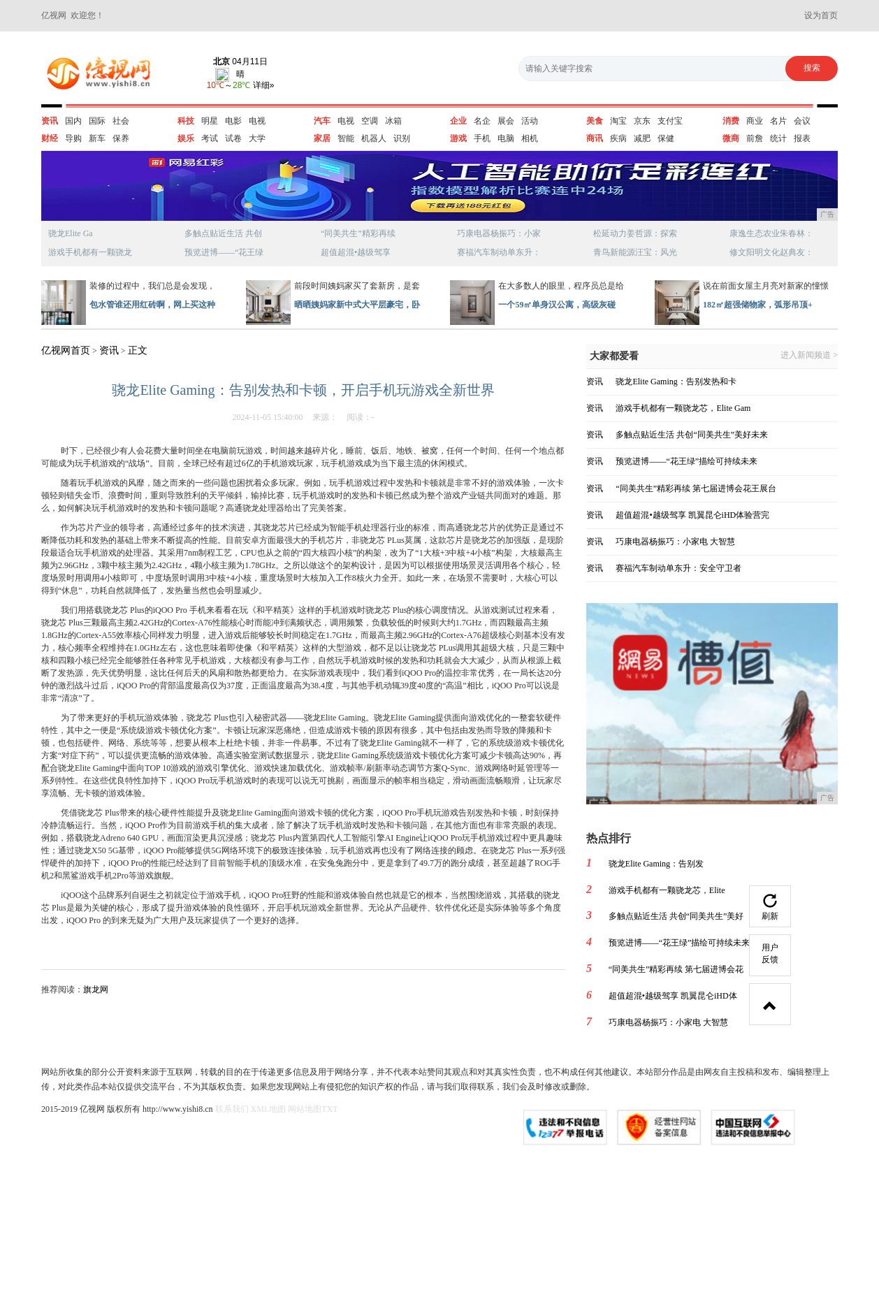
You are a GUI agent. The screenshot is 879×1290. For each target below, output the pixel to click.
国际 (97, 121)
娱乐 (185, 138)
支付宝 (670, 121)
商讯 (594, 138)
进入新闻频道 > (809, 355)
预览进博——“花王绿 (223, 252)
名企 (482, 121)
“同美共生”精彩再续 (358, 233)
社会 (120, 121)
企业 (458, 121)
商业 (754, 121)
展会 (505, 121)
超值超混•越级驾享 (356, 252)
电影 (233, 121)
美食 (594, 121)
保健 (666, 138)
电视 (257, 121)
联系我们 (232, 1109)
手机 (482, 138)
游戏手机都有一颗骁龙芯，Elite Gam (683, 408)
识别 (401, 138)
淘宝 (618, 121)
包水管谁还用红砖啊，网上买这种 (152, 305)
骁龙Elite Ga (70, 233)
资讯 (49, 121)
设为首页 (821, 15)
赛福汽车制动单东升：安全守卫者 (678, 568)
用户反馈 (770, 953)
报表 (802, 138)
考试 (209, 138)
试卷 (233, 138)
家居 (322, 138)
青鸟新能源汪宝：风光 (635, 252)
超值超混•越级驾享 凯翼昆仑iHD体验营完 (692, 515)
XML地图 (268, 1109)
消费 (730, 121)
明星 (209, 121)
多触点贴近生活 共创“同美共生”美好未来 (692, 435)
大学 (257, 138)
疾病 (618, 138)
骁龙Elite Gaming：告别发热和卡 (676, 381)
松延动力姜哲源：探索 (635, 233)
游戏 (458, 138)
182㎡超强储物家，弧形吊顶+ (758, 305)
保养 (120, 138)
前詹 (754, 138)
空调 (369, 121)
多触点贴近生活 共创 (223, 233)
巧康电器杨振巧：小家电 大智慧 (675, 541)
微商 (730, 138)
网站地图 (304, 1109)
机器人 (373, 138)
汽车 (322, 121)
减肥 (642, 138)
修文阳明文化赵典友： (771, 252)
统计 (778, 138)
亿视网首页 (65, 350)
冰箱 (393, 121)
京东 (642, 121)
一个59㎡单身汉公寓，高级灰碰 (557, 305)
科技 (185, 121)
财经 (49, 138)
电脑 (505, 138)
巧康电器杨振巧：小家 (499, 233)
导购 (73, 138)
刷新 (770, 907)
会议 (802, 121)
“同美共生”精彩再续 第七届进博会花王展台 (696, 488)
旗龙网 (95, 989)
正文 (137, 350)
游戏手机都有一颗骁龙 (90, 252)
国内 (73, 121)
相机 (529, 138)
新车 (97, 138)
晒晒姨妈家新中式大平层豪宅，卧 (357, 305)
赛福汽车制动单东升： (499, 252)
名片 (778, 121)
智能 (345, 138)
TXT (329, 1109)
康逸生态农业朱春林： (771, 233)
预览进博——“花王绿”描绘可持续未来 (686, 461)
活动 (529, 121)
